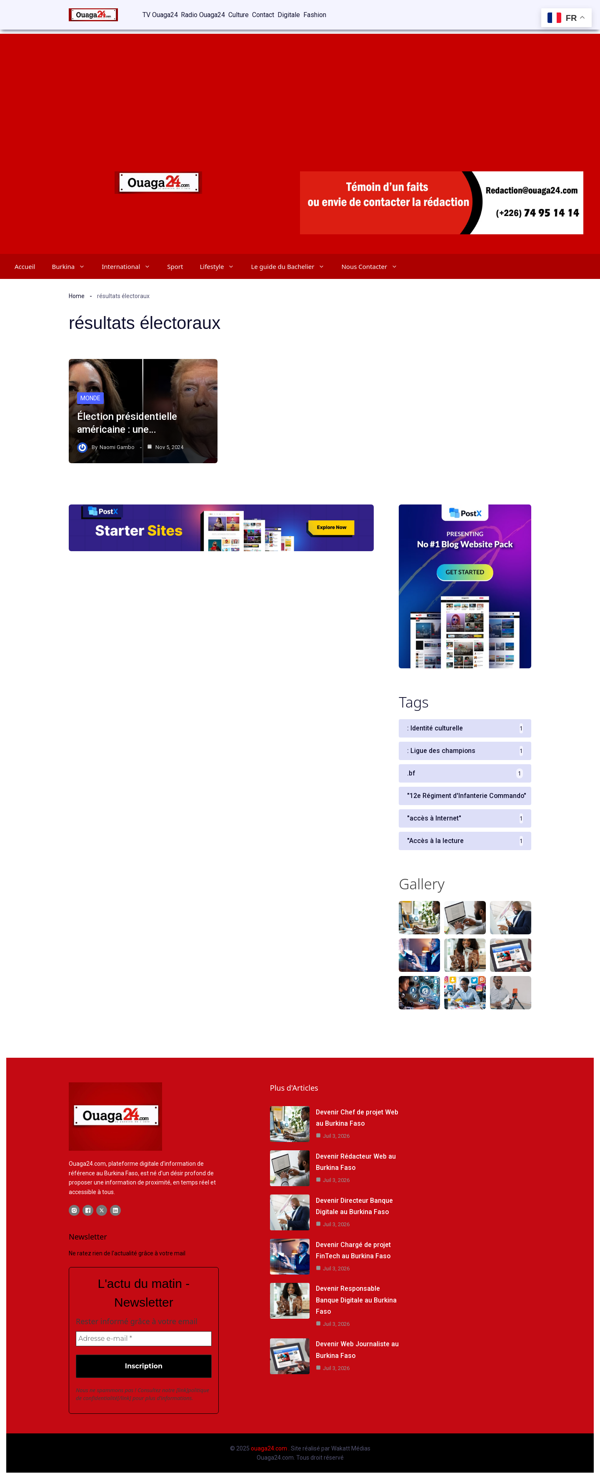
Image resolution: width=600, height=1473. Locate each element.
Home (77, 295)
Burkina (72, 266)
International (130, 266)
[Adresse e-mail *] (144, 1338)
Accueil (25, 266)
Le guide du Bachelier (292, 266)
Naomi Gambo (117, 447)
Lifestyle (221, 266)
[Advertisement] (300, 91)
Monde (90, 398)
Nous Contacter (373, 266)
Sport (175, 266)
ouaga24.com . (270, 1448)
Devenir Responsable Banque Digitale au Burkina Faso (357, 1300)
